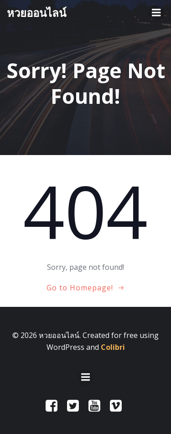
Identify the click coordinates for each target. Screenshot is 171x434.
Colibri (113, 347)
